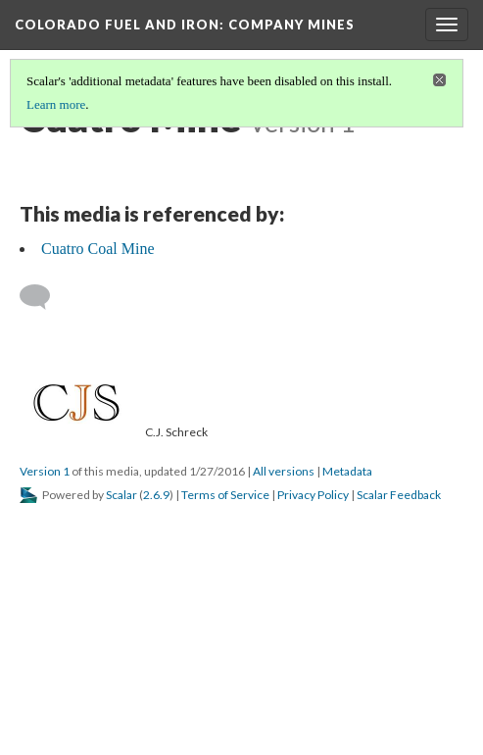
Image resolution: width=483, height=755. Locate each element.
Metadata (347, 471)
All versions (283, 471)
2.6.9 (156, 494)
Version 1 (45, 471)
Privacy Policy (313, 494)
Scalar (121, 494)
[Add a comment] (44, 297)
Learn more (55, 104)
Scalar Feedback (399, 494)
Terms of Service (225, 494)
